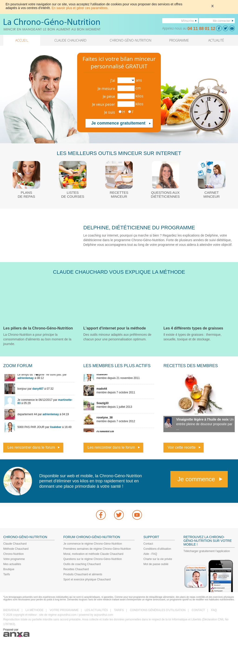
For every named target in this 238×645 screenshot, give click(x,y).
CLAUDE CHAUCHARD (70, 40)
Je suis (109, 112)
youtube (137, 515)
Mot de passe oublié (155, 564)
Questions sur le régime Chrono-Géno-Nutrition (92, 559)
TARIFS (119, 610)
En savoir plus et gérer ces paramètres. (80, 8)
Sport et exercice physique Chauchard (86, 579)
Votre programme (14, 559)
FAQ (214, 610)
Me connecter (222, 21)
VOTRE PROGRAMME (64, 610)
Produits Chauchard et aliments (82, 574)
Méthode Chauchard (16, 548)
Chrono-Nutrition (13, 554)
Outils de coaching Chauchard (82, 564)
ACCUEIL (21, 40)
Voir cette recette (181, 447)
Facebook (101, 515)
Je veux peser (103, 104)
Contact (148, 543)
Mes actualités (12, 564)
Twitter (119, 515)
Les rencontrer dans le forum (31, 447)
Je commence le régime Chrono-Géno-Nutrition (92, 543)
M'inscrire (187, 21)
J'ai (112, 80)
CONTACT (198, 610)
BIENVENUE (11, 610)
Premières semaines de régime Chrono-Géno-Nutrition (97, 548)
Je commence (196, 479)
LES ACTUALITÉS (96, 610)
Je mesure (106, 88)
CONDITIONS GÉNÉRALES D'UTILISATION (157, 610)
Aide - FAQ (150, 554)
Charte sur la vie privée (157, 559)
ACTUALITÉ (216, 40)
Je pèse (109, 96)
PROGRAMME (179, 40)
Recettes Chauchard (76, 569)
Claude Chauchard (14, 543)
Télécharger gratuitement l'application (206, 551)
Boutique (8, 569)
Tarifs (6, 574)
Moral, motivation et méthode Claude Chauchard (93, 554)
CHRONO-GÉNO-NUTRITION (130, 40)
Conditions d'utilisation (157, 548)
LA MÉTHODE (34, 610)
